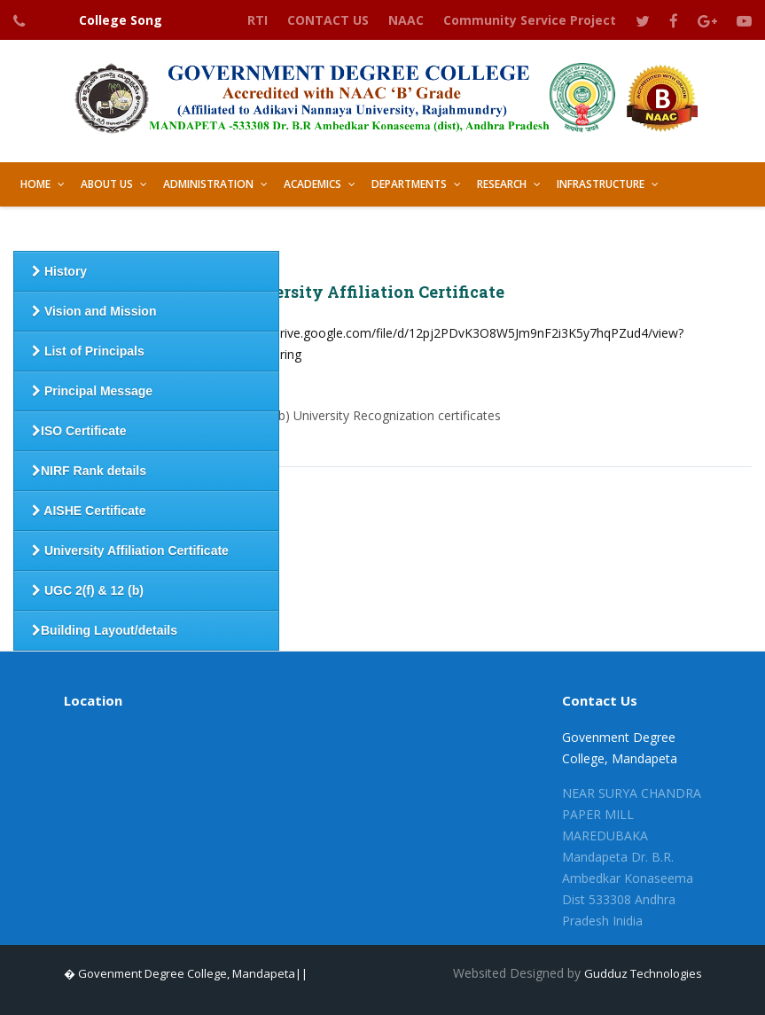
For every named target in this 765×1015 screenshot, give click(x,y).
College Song (120, 20)
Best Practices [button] (245, 228)
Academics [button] (312, 183)
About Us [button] (107, 183)
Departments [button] (409, 183)
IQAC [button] (162, 228)
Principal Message (92, 391)
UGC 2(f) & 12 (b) (88, 590)
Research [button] (502, 183)
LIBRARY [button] (335, 228)
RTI (257, 20)
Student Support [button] (70, 228)
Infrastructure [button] (600, 183)
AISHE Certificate (89, 511)
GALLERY (407, 228)
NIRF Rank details (89, 471)
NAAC (406, 20)
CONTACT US (328, 20)
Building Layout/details (104, 630)
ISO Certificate (79, 431)
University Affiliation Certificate (130, 550)
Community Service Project (529, 20)
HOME (35, 183)
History (59, 271)
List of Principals (88, 351)
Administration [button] (208, 183)
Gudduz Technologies (643, 973)
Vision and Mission (94, 311)
